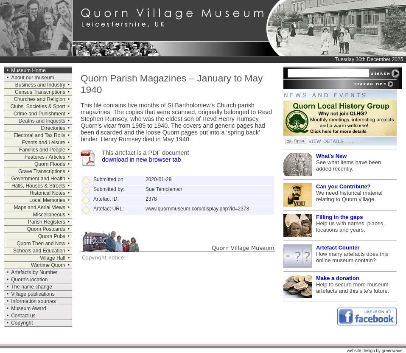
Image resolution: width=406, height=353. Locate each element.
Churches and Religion (39, 99)
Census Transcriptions (40, 92)
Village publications (33, 294)
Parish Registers (46, 222)
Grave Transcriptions (41, 171)
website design (361, 350)
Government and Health (38, 179)
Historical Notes (47, 193)
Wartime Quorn (48, 265)
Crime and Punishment (39, 114)
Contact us (23, 316)
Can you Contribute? (343, 186)
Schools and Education (39, 251)
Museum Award (28, 308)
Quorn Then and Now (41, 244)
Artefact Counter (338, 247)
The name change (31, 287)
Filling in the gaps (339, 217)
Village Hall (52, 258)
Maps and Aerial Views (39, 207)
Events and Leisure (43, 143)
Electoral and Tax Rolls (39, 135)
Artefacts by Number (34, 272)
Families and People (42, 150)
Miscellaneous (49, 215)
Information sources (33, 301)
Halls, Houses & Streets (38, 186)
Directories (53, 128)
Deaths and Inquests (42, 121)
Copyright (22, 323)
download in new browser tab (141, 159)
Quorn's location (29, 280)
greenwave (392, 350)
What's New (331, 156)
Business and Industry (40, 85)
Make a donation (337, 278)
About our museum (32, 78)
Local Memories (47, 200)
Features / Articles (45, 157)
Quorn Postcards (46, 229)
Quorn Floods (49, 164)
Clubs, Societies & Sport (37, 106)
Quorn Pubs (51, 236)
